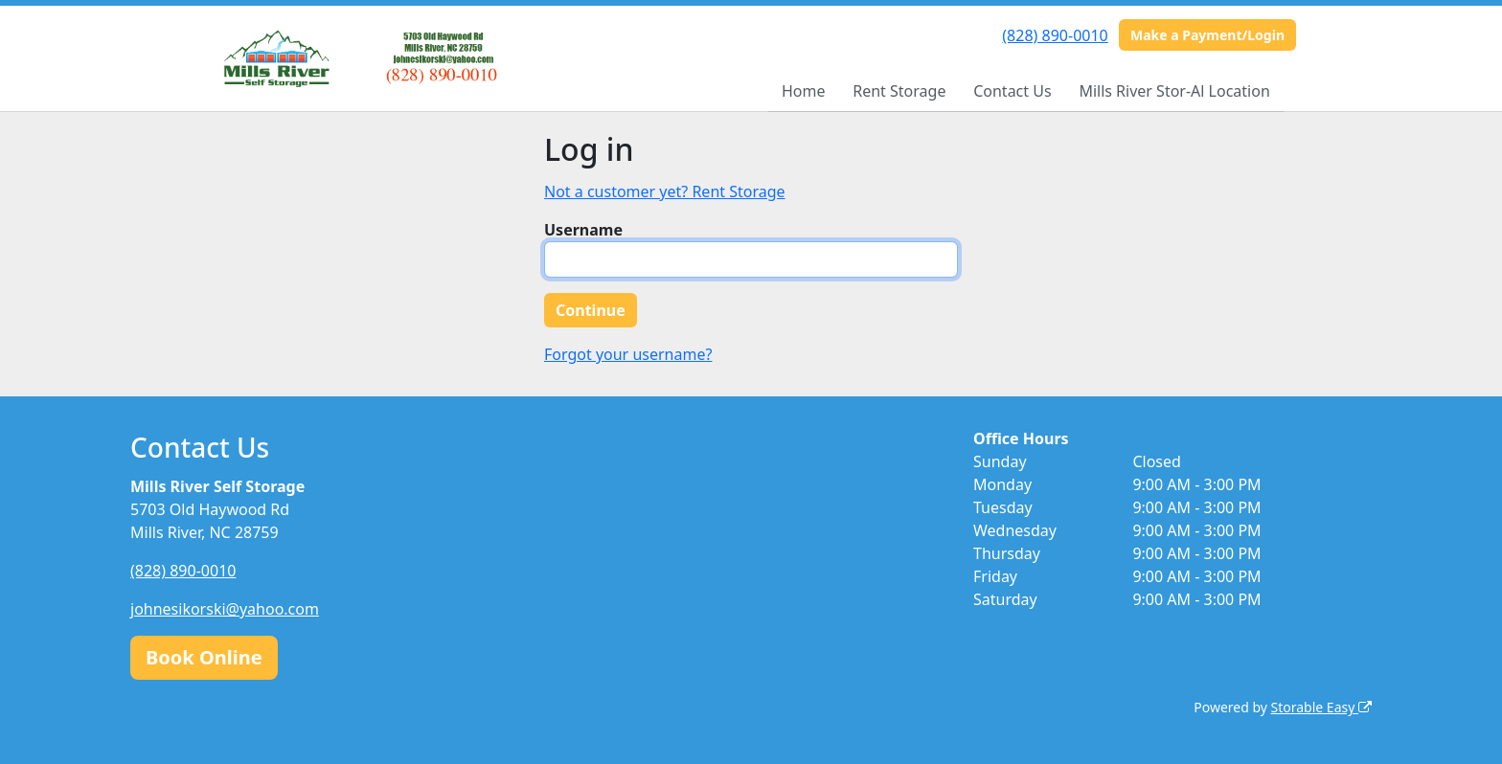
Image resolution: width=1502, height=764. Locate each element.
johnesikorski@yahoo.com (224, 608)
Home (804, 90)
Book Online (204, 657)
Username (583, 229)
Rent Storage (899, 90)
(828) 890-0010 (1054, 35)
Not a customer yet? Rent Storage (664, 191)
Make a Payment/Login (1207, 35)
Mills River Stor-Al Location (1174, 90)
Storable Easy (1321, 707)
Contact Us (1012, 90)
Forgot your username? (628, 354)
